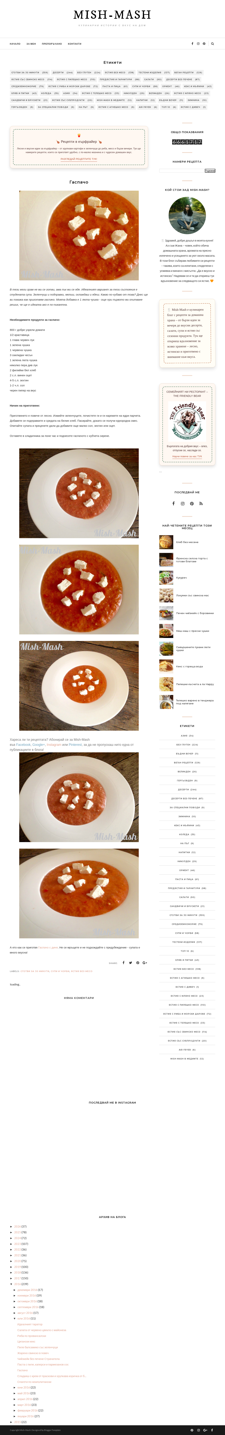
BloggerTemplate (52, 1430)
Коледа (46, 93)
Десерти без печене (179, 79)
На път (83, 107)
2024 (17, 1238)
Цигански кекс (26, 1341)
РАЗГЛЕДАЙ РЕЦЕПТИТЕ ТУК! (79, 159)
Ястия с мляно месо (187, 93)
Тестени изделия (150, 72)
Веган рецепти (184, 72)
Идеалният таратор (29, 1324)
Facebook (23, 745)
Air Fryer (145, 107)
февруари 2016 (28, 1410)
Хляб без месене (187, 542)
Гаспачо (22, 1370)
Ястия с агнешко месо (113, 107)
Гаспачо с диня (48, 947)
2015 (17, 1422)
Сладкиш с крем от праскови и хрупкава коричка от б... (51, 1376)
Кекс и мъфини (194, 86)
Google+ (38, 745)
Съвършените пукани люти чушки (193, 649)
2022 (17, 1249)
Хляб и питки (20, 93)
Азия (66, 93)
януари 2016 (26, 1416)
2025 (17, 1232)
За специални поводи (53, 107)
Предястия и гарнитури (116, 79)
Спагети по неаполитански (34, 1381)
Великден (155, 93)
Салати (149, 79)
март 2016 (25, 1404)
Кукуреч (181, 577)
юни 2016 (24, 1387)
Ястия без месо (115, 72)
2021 (17, 1255)
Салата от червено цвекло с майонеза (41, 1330)
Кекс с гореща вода (189, 666)
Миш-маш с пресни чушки (192, 630)
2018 (17, 1272)
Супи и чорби (141, 86)
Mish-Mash (112, 15)
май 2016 (24, 1393)
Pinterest (75, 745)
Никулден (130, 93)
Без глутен (84, 72)
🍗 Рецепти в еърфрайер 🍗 (79, 142)
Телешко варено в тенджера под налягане (195, 702)
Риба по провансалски (31, 1335)
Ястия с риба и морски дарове (69, 86)
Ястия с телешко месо (97, 93)
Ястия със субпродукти (68, 100)
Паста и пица (112, 86)
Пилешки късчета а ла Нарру (195, 684)
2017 (17, 1278)
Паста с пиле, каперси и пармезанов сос (43, 1364)
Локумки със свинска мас (192, 595)
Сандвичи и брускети (26, 100)
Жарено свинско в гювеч (33, 1353)
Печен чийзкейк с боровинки (195, 613)
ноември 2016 (27, 1295)
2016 (17, 1284)
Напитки (142, 100)
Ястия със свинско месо (27, 79)
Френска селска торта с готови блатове (192, 560)
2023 (17, 1243)
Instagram (54, 745)
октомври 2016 (28, 1301)
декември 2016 (28, 1289)
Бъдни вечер (168, 100)
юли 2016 (24, 1318)
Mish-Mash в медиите (111, 100)
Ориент (167, 86)
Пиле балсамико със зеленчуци (37, 1347)
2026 (17, 1226)
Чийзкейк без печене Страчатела (38, 1358)
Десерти (58, 72)
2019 (17, 1266)
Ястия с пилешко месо (72, 79)
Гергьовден (19, 107)
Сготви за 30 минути (25, 72)
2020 (17, 1261)
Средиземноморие (23, 86)
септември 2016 (28, 1307)
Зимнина (193, 100)
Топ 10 (166, 107)
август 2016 (25, 1312)
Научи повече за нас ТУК (187, 456)
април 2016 (25, 1399)
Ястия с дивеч (190, 107)
